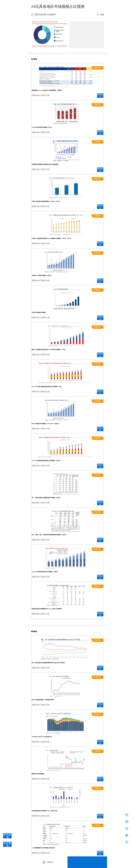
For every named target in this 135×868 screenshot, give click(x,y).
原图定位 (100, 95)
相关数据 (7, 835)
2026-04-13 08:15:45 (40, 95)
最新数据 (7, 844)
